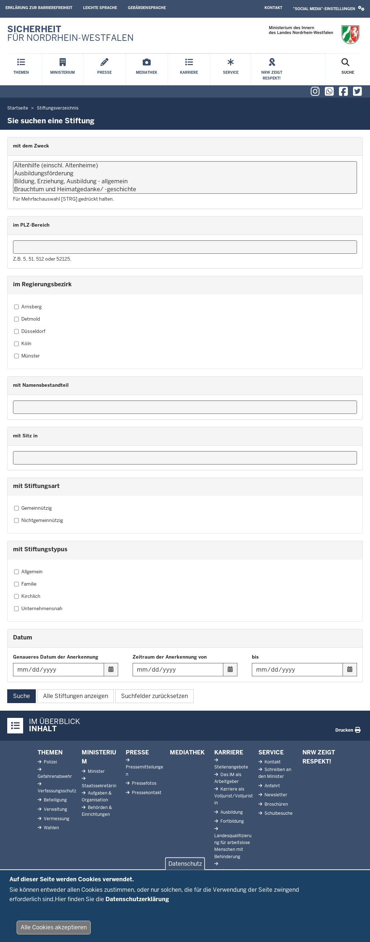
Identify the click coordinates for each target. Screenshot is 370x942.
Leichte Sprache (100, 7)
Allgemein (28, 571)
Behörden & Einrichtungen (97, 811)
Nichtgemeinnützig (38, 520)
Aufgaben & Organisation (97, 796)
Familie (25, 584)
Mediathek (187, 752)
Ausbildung (231, 812)
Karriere (228, 752)
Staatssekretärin (99, 786)
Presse (137, 752)
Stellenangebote (231, 767)
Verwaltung (55, 809)
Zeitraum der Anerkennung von (170, 657)
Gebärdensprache (147, 7)
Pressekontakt (146, 793)
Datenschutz (185, 866)
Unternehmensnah (38, 608)
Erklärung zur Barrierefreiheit (38, 7)
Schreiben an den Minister (274, 773)
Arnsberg (28, 307)
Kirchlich (27, 596)
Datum (22, 637)
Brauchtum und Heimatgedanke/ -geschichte (185, 189)
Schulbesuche (278, 813)
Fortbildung (231, 821)
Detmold (27, 319)
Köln (22, 343)
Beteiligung (55, 800)
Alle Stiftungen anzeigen (75, 696)
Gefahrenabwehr (55, 776)
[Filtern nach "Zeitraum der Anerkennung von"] (185, 669)
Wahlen (51, 828)
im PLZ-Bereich (31, 225)
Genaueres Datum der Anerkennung (55, 657)
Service (271, 752)
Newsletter (275, 795)
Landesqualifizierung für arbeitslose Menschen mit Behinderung (232, 846)
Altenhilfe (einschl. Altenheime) (185, 166)
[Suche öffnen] (348, 69)
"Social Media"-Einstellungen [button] (329, 8)
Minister (96, 771)
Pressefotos (143, 783)
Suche (21, 696)
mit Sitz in (25, 436)
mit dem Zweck (31, 146)
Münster (27, 356)
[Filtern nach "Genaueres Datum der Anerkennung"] (65, 669)
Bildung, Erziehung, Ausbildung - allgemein (185, 181)
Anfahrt (271, 786)
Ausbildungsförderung (185, 173)
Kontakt (273, 7)
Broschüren (275, 804)
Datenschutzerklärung (137, 901)
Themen (50, 752)
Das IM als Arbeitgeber (227, 778)
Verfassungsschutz (57, 791)
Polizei (50, 762)
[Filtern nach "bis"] (304, 669)
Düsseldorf (29, 331)
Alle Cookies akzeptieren (54, 929)
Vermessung (56, 819)
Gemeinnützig (33, 508)
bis (255, 657)
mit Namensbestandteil (41, 385)
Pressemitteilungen (144, 770)
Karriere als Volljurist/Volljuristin (233, 796)
